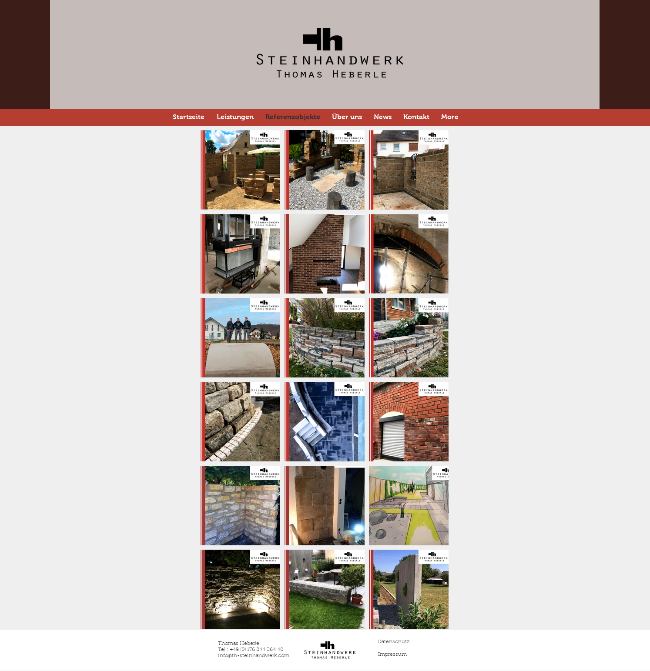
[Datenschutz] (393, 642)
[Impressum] (392, 654)
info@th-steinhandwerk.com (253, 655)
